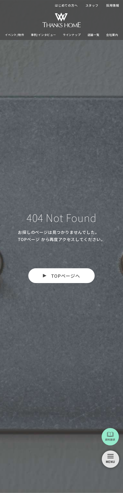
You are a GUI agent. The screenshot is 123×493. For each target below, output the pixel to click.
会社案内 (112, 35)
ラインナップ (72, 35)
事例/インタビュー (43, 35)
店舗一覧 (94, 35)
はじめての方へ (66, 5)
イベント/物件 (14, 35)
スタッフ (92, 5)
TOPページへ (65, 275)
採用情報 (112, 5)
